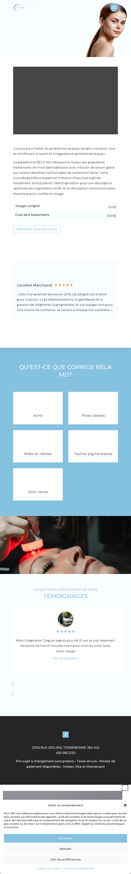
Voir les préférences (65, 859)
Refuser (66, 849)
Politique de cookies (49, 868)
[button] (125, 805)
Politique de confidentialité (79, 868)
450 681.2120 (65, 753)
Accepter (65, 838)
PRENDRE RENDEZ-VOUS (36, 229)
